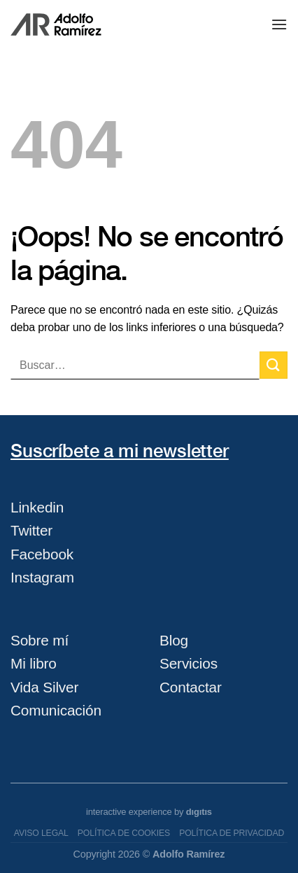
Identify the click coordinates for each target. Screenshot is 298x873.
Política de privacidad (231, 833)
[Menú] (279, 24)
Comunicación (55, 710)
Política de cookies (124, 833)
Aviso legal (41, 833)
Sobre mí (39, 640)
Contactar (190, 687)
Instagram (42, 577)
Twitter (31, 530)
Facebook (41, 554)
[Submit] (274, 365)
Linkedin (37, 507)
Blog (173, 640)
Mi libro (33, 663)
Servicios (188, 663)
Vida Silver (44, 687)
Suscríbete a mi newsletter (119, 450)
